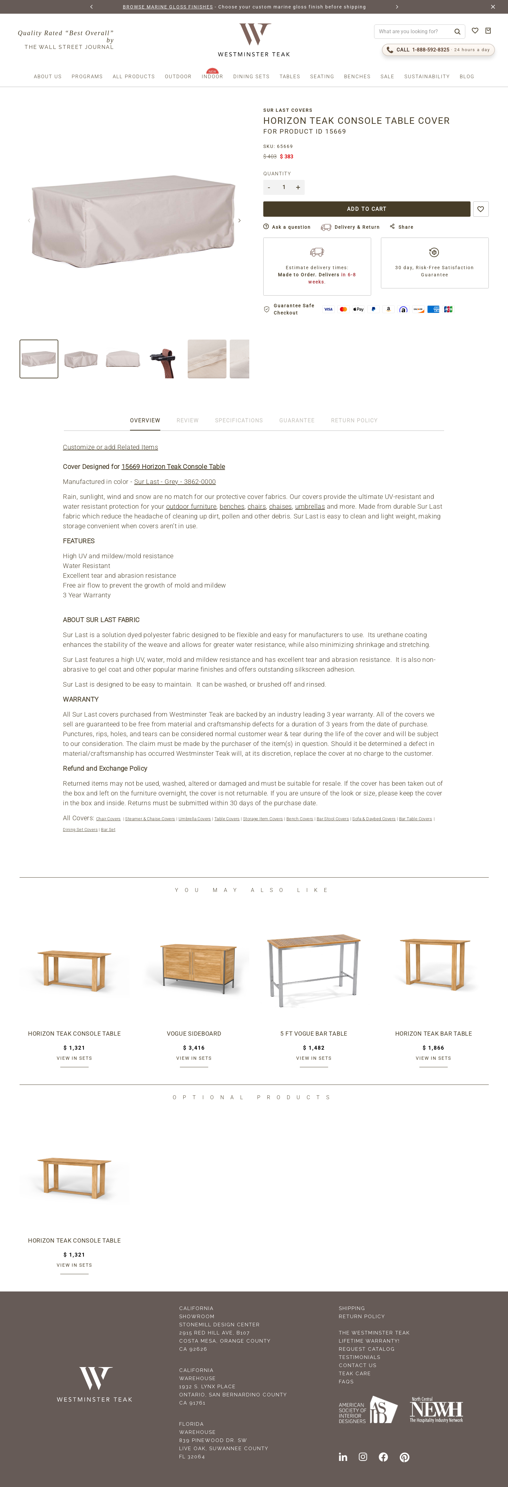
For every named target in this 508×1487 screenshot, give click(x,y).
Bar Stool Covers (333, 818)
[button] (91, 7)
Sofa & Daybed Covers (374, 818)
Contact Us (358, 1365)
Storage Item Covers (263, 818)
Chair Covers (108, 818)
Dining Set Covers (81, 829)
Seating (322, 77)
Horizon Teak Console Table (74, 1033)
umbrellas (311, 506)
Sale (388, 77)
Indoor (213, 77)
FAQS (346, 1382)
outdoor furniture (192, 506)
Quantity (281, 173)
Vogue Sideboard (194, 1033)
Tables (290, 77)
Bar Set (109, 829)
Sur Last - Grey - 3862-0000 (175, 482)
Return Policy (362, 1316)
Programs (87, 77)
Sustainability (427, 77)
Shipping (352, 1308)
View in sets (74, 1058)
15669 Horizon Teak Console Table (173, 467)
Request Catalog (367, 1349)
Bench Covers (300, 818)
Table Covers (227, 818)
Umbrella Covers (195, 818)
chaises (280, 506)
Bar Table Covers (415, 818)
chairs (257, 506)
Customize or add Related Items (111, 447)
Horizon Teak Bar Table (433, 1033)
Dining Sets (251, 77)
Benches (357, 77)
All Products (134, 77)
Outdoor (178, 77)
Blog (467, 77)
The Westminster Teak (374, 1333)
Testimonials (360, 1357)
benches (232, 506)
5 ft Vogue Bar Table (313, 1033)
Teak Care (355, 1374)
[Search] (457, 32)
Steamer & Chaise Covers (151, 818)
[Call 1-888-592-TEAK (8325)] (438, 50)
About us (48, 77)
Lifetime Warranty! (369, 1341)
